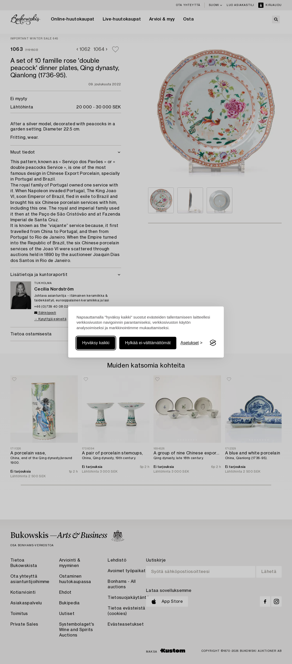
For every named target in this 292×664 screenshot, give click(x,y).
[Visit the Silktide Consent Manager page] (213, 343)
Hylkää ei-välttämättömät (148, 343)
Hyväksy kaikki (95, 343)
